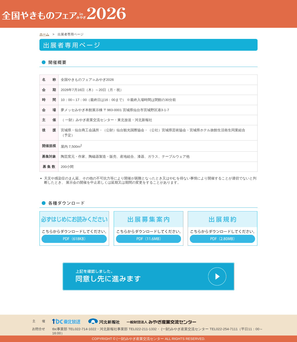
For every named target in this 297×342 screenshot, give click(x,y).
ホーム (44, 34)
